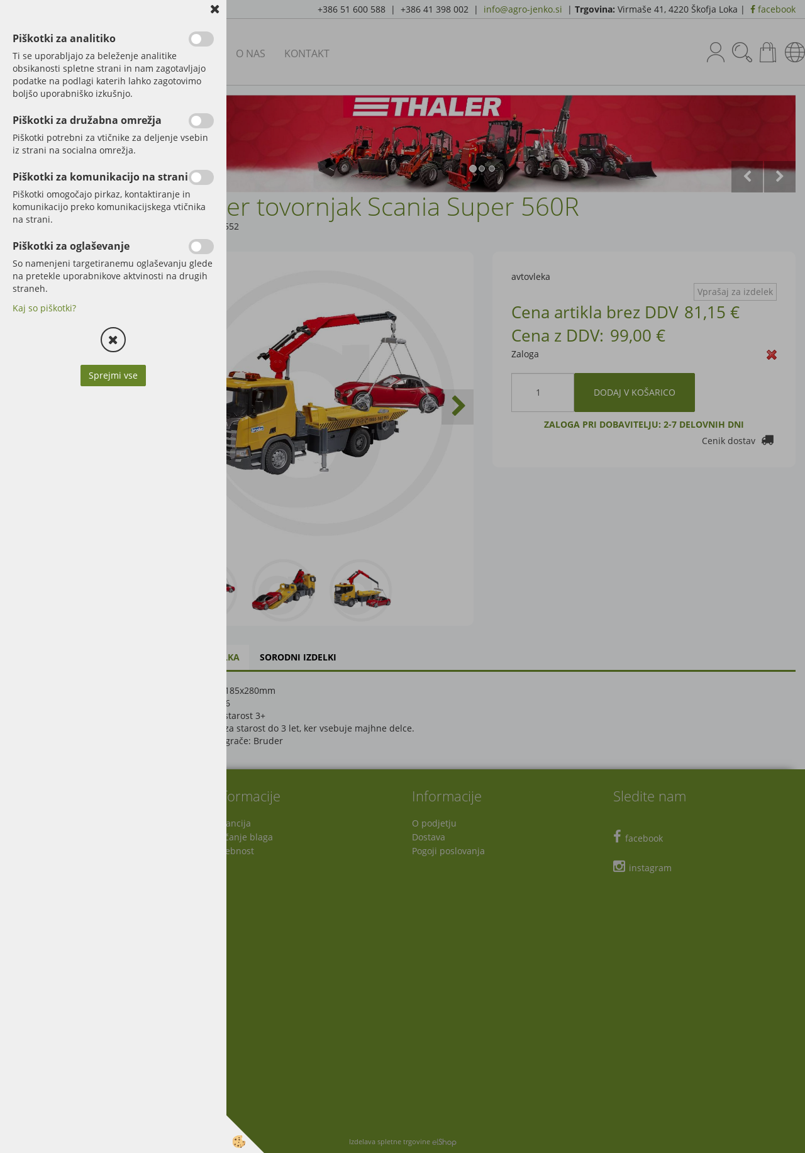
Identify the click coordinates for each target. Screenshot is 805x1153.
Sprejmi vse (113, 375)
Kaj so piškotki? (44, 308)
